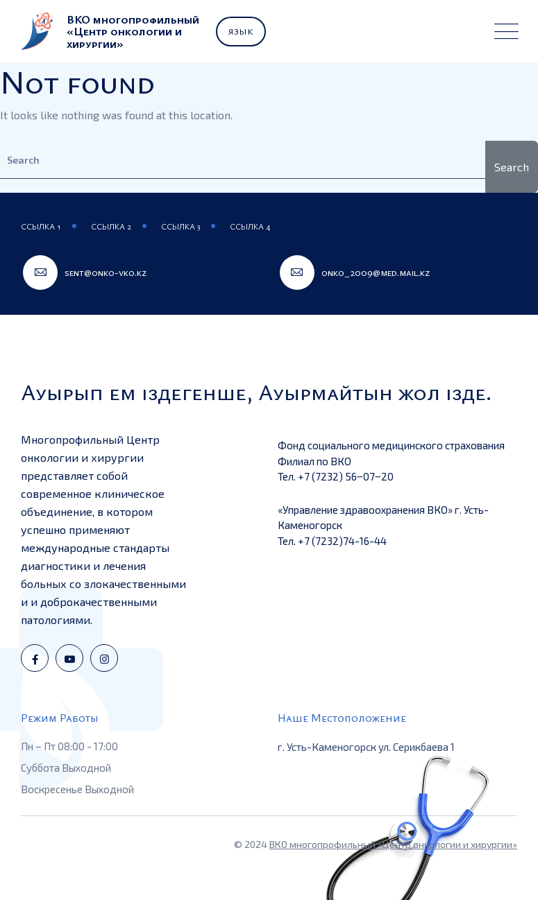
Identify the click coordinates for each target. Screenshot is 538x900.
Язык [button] (240, 31)
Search (511, 166)
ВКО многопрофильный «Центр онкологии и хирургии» (393, 844)
